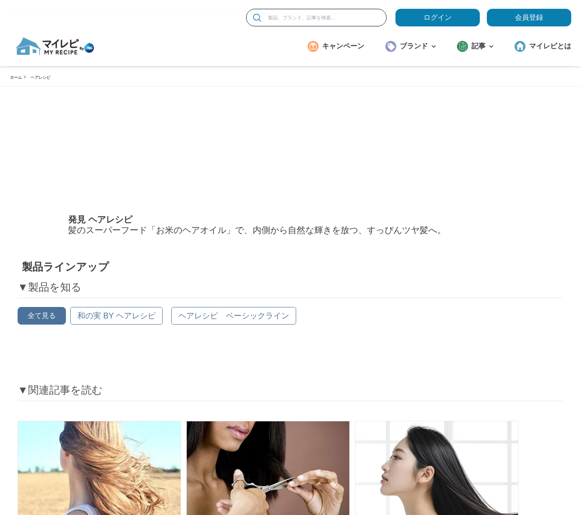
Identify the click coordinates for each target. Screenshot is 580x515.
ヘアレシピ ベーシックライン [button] (233, 318)
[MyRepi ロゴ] (54, 46)
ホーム (16, 77)
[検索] (257, 18)
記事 (482, 46)
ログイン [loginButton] (438, 17)
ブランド (418, 46)
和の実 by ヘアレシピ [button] (116, 318)
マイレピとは (550, 46)
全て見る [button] (42, 318)
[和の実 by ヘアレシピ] (116, 318)
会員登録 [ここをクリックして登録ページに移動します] (529, 17)
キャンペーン (343, 46)
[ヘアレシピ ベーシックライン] (233, 318)
